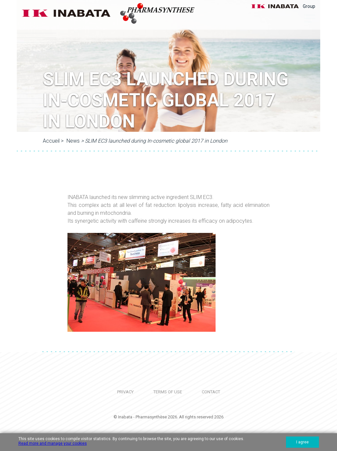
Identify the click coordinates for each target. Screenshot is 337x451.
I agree (302, 442)
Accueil (51, 141)
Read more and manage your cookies (52, 443)
